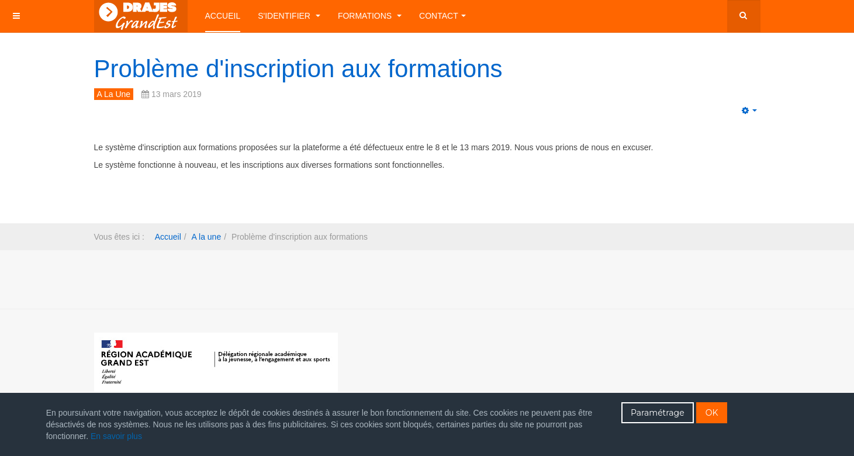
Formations (370, 15)
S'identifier (289, 15)
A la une (207, 236)
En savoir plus (116, 436)
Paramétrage (657, 412)
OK (712, 412)
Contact (442, 15)
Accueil (223, 15)
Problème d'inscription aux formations (298, 68)
